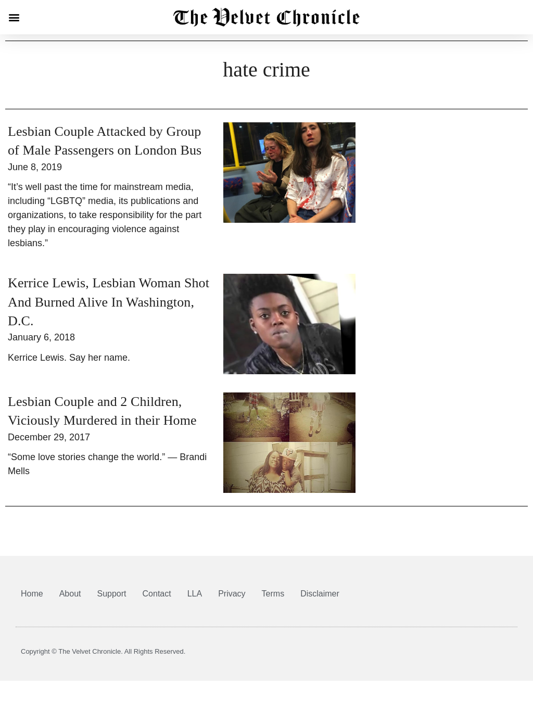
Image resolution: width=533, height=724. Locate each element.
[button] (13, 17)
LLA (194, 600)
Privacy (231, 600)
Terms (273, 600)
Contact (157, 600)
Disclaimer (319, 600)
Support (111, 600)
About (70, 600)
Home (32, 600)
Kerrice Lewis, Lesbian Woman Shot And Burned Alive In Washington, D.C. (108, 308)
